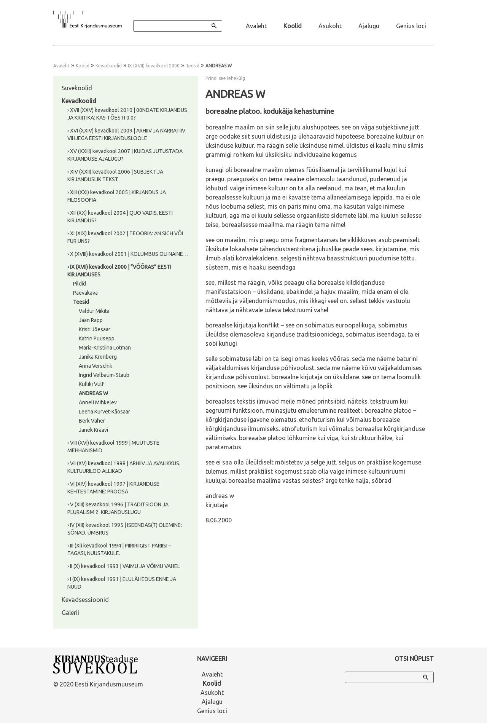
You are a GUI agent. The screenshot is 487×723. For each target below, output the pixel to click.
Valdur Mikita (94, 311)
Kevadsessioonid (85, 599)
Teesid (192, 65)
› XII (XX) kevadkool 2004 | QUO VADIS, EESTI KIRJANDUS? (120, 216)
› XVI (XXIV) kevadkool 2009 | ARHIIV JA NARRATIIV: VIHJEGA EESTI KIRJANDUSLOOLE (126, 134)
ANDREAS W (93, 393)
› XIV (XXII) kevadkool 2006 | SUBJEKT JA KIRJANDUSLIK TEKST (115, 175)
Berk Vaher (92, 421)
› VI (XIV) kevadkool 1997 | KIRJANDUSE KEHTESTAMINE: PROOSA (113, 488)
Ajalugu (368, 25)
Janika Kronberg (98, 357)
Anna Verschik (95, 366)
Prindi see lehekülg (225, 78)
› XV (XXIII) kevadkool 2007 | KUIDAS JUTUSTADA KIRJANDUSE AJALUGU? (125, 155)
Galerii (70, 612)
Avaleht (256, 25)
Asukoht (330, 25)
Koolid (292, 25)
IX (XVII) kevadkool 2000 (154, 65)
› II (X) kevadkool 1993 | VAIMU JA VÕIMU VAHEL (123, 566)
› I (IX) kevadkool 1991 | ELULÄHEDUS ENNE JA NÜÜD (121, 583)
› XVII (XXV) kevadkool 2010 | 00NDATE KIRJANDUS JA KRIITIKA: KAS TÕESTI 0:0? (127, 114)
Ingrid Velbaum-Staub (104, 375)
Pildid (79, 284)
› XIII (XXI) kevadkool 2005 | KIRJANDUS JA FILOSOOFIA (116, 196)
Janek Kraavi (93, 430)
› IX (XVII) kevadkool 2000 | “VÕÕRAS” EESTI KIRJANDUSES (119, 271)
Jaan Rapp (91, 320)
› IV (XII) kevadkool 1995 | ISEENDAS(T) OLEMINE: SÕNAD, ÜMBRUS (124, 529)
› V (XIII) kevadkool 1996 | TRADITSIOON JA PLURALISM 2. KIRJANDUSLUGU (118, 508)
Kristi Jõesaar (94, 329)
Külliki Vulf (91, 384)
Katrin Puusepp (97, 338)
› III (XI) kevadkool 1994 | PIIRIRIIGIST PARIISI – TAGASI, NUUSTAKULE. (119, 549)
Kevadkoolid (108, 65)
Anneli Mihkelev (98, 402)
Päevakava (85, 293)
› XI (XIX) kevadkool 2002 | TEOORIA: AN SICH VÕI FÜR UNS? (125, 237)
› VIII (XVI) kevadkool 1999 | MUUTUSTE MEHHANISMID (113, 446)
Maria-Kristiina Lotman (105, 348)
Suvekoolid (77, 88)
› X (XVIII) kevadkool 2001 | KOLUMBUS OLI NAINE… (127, 254)
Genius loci (411, 25)
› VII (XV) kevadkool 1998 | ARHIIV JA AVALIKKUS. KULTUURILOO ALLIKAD (123, 467)
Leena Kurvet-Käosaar (104, 412)
